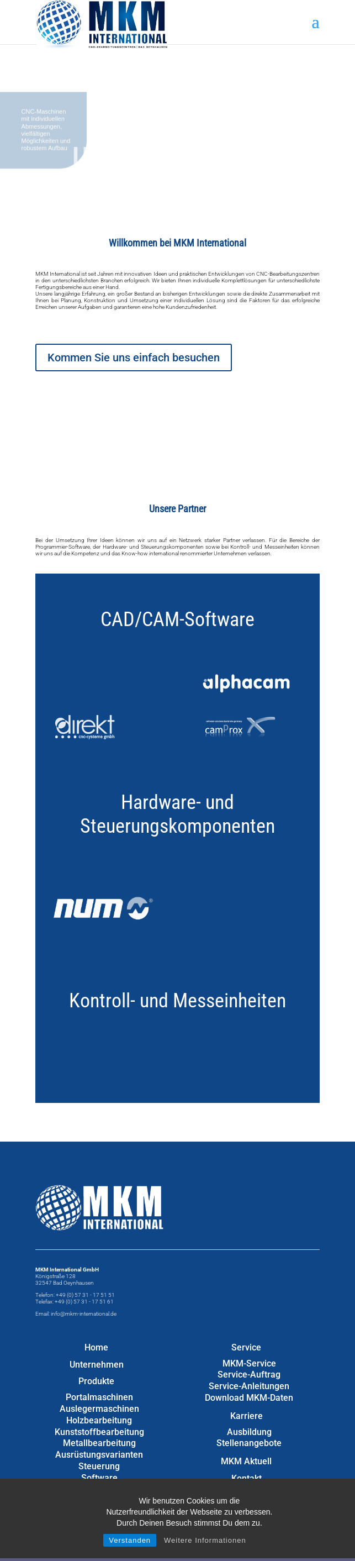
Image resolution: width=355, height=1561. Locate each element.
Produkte (96, 1381)
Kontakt (246, 1478)
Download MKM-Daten (249, 1397)
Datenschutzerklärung (246, 1512)
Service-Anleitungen (249, 1386)
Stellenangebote (249, 1443)
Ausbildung (249, 1432)
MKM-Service (249, 1363)
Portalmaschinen (99, 1397)
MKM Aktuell (246, 1461)
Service (246, 1347)
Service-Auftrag (249, 1374)
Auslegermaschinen (99, 1409)
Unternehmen (97, 1364)
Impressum (246, 1495)
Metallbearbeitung (99, 1443)
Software (99, 1478)
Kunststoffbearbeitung (99, 1432)
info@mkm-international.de (83, 1314)
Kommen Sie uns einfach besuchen (133, 357)
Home (96, 1347)
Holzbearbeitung (99, 1420)
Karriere (246, 1416)
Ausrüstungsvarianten (99, 1454)
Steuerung (99, 1466)
